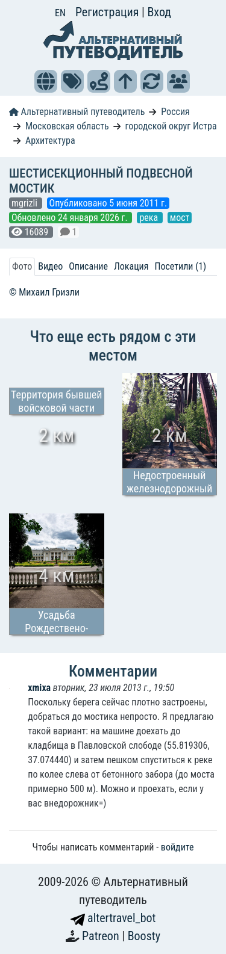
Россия (175, 111)
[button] (46, 81)
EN (60, 13)
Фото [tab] (22, 266)
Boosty (144, 936)
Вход (159, 12)
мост (180, 217)
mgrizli (25, 203)
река (149, 217)
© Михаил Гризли (44, 292)
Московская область (67, 126)
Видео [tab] (50, 266)
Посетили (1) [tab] (180, 266)
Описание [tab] (88, 266)
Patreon (102, 936)
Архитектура (50, 140)
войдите (177, 847)
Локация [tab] (131, 266)
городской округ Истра (171, 126)
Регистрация (108, 12)
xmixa (40, 687)
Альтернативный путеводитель (77, 111)
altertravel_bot (113, 918)
